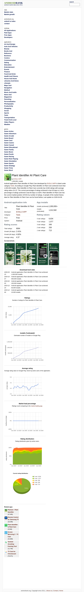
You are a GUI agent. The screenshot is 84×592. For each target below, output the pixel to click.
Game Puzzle (9, 154)
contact (7, 23)
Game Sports (9, 163)
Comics (7, 58)
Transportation (9, 117)
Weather (7, 124)
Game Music (8, 152)
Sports (6, 113)
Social (6, 111)
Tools (12, 186)
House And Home (10, 78)
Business (7, 56)
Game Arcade (9, 136)
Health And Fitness (11, 76)
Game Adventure (10, 133)
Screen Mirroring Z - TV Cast (13, 534)
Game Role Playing (11, 159)
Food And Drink (10, 74)
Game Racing (9, 156)
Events (6, 69)
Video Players (9, 122)
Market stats (8, 12)
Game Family (9, 150)
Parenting (7, 99)
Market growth (9, 14)
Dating (6, 62)
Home (61, 590)
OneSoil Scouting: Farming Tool (12, 544)
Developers (8, 37)
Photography (9, 104)
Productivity (8, 106)
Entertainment (9, 67)
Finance (7, 72)
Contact (55, 590)
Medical (7, 90)
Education (8, 65)
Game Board (8, 138)
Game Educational (11, 147)
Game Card (8, 140)
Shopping (7, 108)
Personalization (9, 101)
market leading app (36, 406)
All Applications (10, 30)
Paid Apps (8, 33)
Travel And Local (10, 120)
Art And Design (9, 44)
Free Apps (8, 35)
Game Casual (9, 145)
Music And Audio (10, 92)
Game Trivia (8, 168)
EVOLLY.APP (17, 179)
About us (49, 590)
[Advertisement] (49, 3)
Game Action (9, 131)
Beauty (6, 49)
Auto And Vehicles (11, 46)
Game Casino (9, 143)
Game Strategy (9, 166)
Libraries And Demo (11, 81)
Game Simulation (10, 161)
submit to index (9, 21)
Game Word (8, 170)
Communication (10, 60)
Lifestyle (7, 83)
